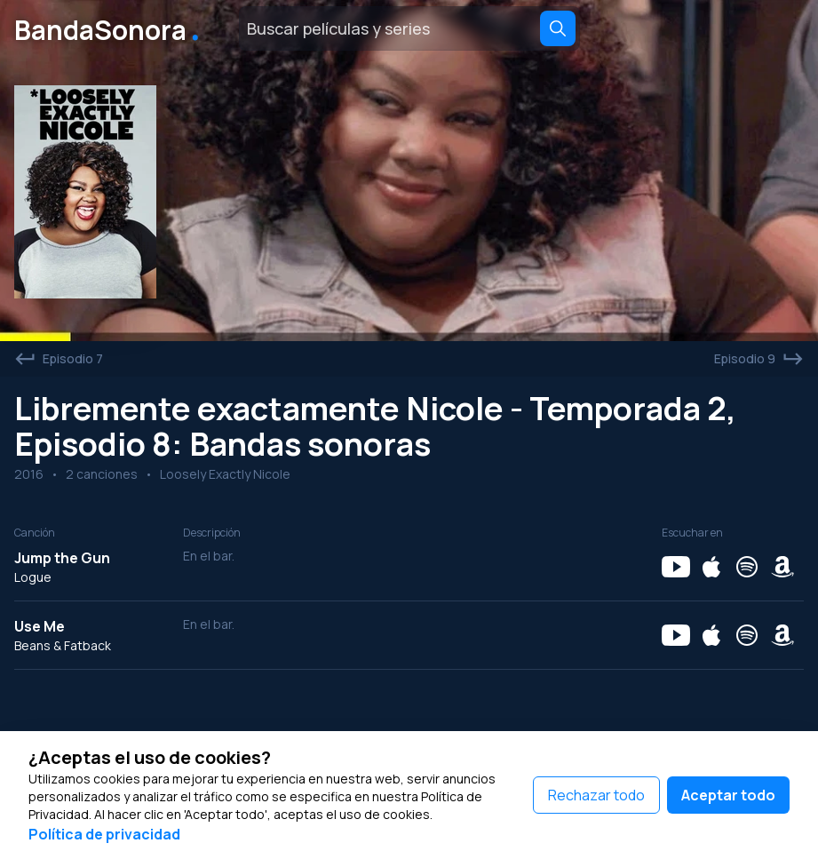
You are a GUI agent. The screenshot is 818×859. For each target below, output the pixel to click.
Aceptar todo (728, 795)
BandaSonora (110, 28)
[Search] (558, 28)
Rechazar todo (596, 795)
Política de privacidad (104, 834)
